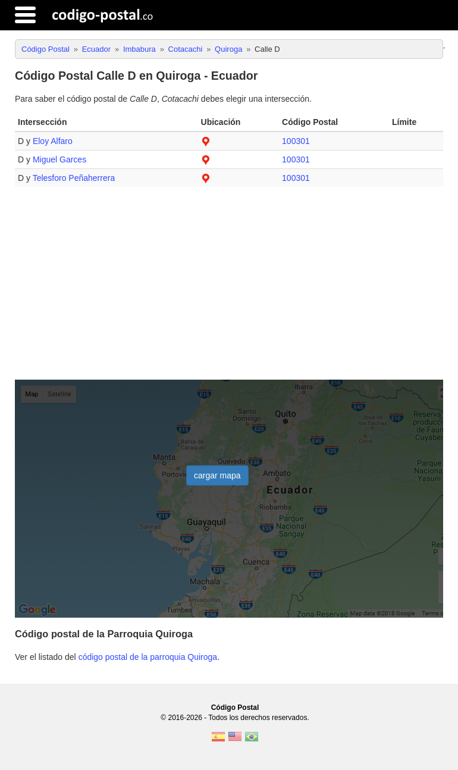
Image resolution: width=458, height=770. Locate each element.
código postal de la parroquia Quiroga (148, 657)
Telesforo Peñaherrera (74, 178)
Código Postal (235, 707)
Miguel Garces (59, 159)
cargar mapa (217, 475)
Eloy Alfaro (53, 141)
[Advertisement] (229, 288)
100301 (296, 141)
